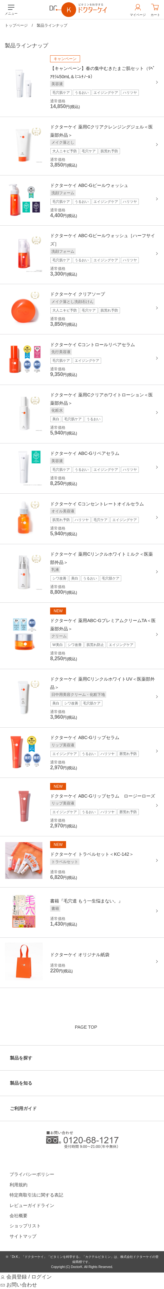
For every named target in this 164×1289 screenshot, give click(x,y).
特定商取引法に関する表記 (36, 1194)
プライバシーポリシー (32, 1174)
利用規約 (18, 1184)
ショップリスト (25, 1225)
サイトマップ (23, 1236)
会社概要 (18, 1215)
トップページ (16, 25)
